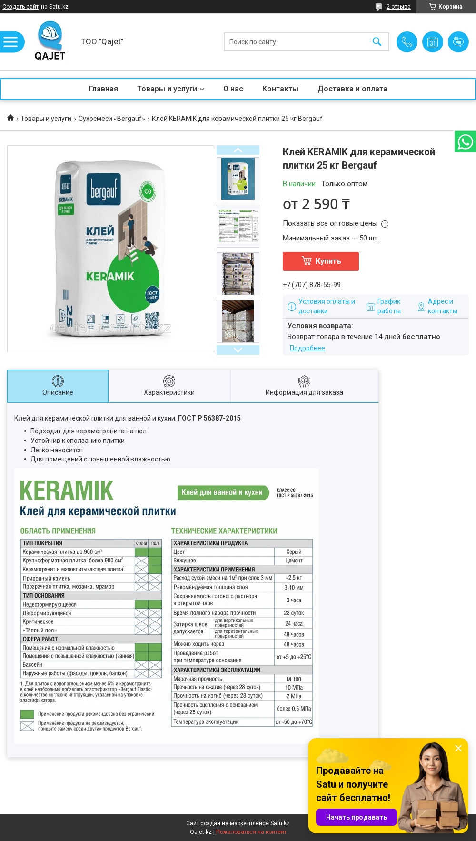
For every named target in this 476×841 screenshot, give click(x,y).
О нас (233, 88)
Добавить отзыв (458, 41)
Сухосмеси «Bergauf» (112, 118)
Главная (103, 88)
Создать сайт (20, 6)
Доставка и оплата (352, 88)
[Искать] (377, 42)
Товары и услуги (167, 88)
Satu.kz (280, 823)
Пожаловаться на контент (251, 832)
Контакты (280, 88)
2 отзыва (399, 6)
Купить (328, 261)
